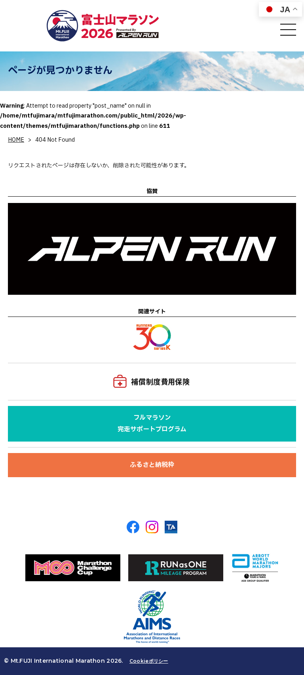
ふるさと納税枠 (152, 465)
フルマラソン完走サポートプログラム (152, 423)
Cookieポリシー (148, 661)
